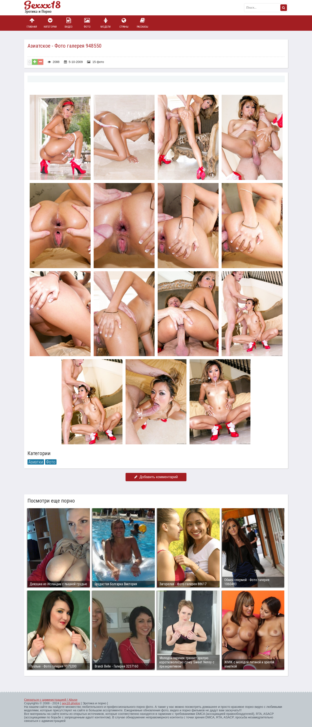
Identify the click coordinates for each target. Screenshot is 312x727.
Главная (32, 23)
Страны (124, 23)
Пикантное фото (46, 7)
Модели (105, 23)
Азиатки (36, 462)
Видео (68, 23)
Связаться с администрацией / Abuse (51, 700)
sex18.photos (71, 703)
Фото (87, 23)
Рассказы (142, 23)
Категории (50, 23)
